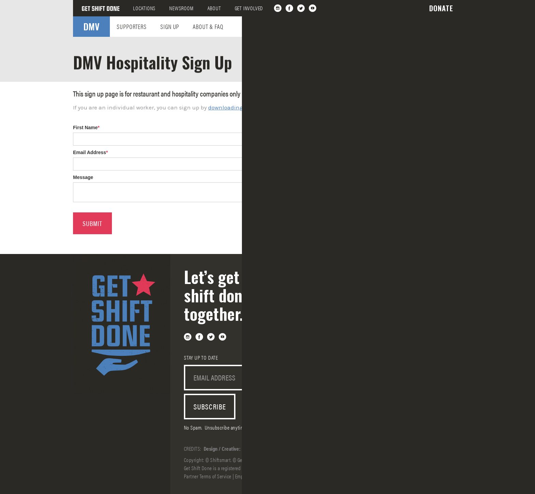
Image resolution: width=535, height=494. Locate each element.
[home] (100, 8)
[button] (441, 8)
